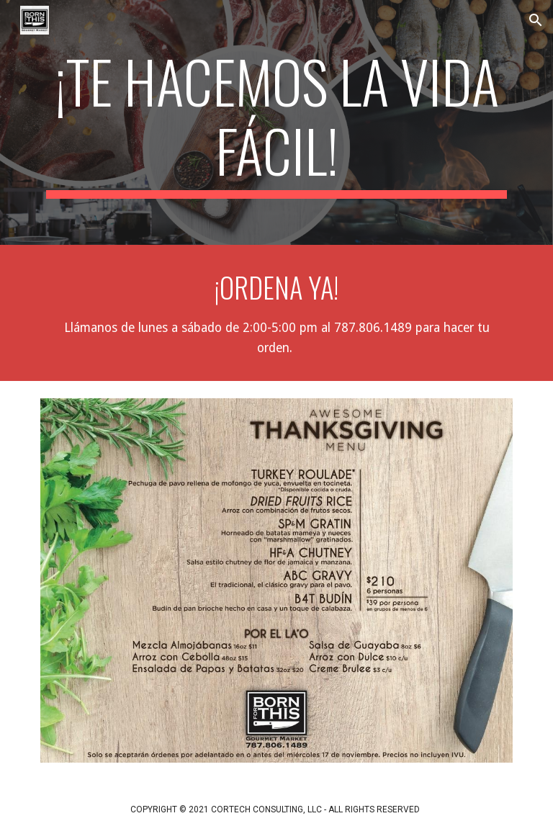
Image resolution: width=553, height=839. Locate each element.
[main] (276, 122)
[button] (535, 20)
